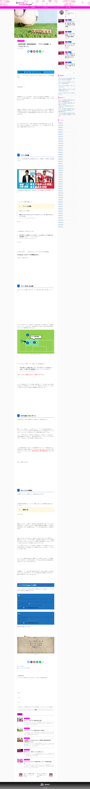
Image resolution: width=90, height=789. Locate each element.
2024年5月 (60, 151)
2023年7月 (60, 174)
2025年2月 (60, 133)
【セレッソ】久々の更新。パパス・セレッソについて (70, 45)
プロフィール (56, 9)
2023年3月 (60, 183)
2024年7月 (60, 147)
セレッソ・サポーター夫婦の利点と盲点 (32, 721)
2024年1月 (60, 160)
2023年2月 (60, 185)
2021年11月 (60, 219)
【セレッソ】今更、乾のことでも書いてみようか (66, 92)
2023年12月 (60, 163)
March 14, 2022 (42, 609)
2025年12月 (60, 122)
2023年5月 (60, 178)
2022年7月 (60, 201)
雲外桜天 (47, 784)
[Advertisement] (35, 63)
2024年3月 (60, 156)
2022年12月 (60, 190)
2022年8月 (60, 199)
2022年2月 (60, 212)
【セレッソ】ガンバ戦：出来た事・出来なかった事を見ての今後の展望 (70, 25)
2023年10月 (60, 167)
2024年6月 (60, 149)
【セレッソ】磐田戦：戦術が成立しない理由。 (66, 98)
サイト (19, 703)
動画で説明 (33, 9)
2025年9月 (60, 124)
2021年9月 (60, 224)
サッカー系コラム (45, 9)
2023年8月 (60, 172)
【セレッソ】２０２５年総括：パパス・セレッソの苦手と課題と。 (70, 35)
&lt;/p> (35, 306)
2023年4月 (60, 181)
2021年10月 (60, 221)
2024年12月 (60, 138)
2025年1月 (60, 136)
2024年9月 (60, 145)
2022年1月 (60, 215)
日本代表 (28, 669)
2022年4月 (60, 208)
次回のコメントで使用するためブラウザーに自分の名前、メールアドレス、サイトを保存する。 (36, 708)
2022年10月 (60, 194)
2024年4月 (60, 154)
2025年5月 (60, 129)
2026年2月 (60, 120)
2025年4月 (60, 131)
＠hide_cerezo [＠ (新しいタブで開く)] (30, 590)
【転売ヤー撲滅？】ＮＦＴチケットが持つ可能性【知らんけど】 (70, 56)
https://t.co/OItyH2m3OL (32, 621)
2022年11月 (60, 192)
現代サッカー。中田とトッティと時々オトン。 (33, 752)
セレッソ (21, 9)
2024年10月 (60, 142)
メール (19, 698)
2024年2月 (60, 158)
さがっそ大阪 (68, 9)
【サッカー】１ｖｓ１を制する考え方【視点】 (33, 731)
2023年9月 (60, 169)
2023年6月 (60, 176)
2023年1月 (60, 187)
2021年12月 (60, 217)
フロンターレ (24, 669)
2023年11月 (60, 165)
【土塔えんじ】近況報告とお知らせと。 (65, 104)
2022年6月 (60, 203)
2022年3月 (60, 210)
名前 (19, 693)
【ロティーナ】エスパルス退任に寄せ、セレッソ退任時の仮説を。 (38, 762)
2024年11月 (60, 140)
